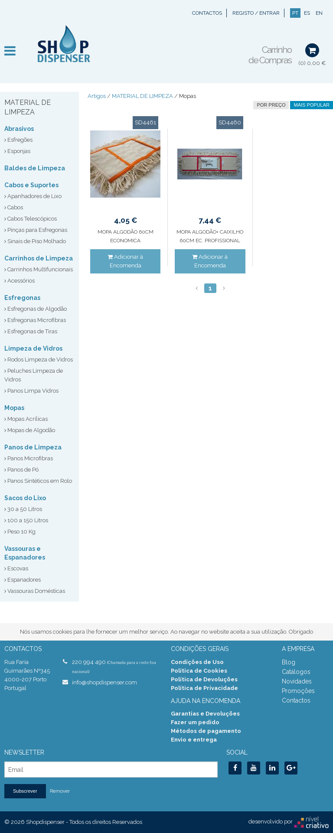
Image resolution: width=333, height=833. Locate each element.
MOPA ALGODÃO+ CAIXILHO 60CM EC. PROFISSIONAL (209, 236)
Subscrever (25, 791)
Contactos (207, 13)
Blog (288, 662)
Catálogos (296, 671)
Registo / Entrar (256, 13)
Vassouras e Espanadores (24, 553)
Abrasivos (19, 128)
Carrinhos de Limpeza (38, 258)
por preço (271, 104)
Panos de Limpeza (33, 447)
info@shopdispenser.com (104, 682)
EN (319, 13)
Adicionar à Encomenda (125, 261)
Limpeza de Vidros (33, 348)
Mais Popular (312, 104)
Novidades (297, 681)
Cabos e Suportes (31, 185)
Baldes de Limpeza (34, 168)
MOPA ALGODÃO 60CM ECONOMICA (125, 236)
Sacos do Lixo (25, 498)
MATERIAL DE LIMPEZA (142, 96)
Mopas (14, 407)
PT (295, 13)
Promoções (298, 690)
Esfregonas (22, 297)
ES (307, 13)
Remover (60, 791)
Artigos (97, 96)
